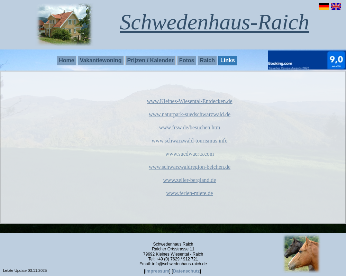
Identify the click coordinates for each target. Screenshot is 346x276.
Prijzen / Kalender (150, 60)
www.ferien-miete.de (189, 193)
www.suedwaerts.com (189, 154)
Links (227, 60)
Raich (207, 60)
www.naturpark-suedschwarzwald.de (189, 114)
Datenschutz (186, 271)
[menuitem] (67, 60)
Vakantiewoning (101, 60)
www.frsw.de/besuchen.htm (189, 127)
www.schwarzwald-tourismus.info (189, 141)
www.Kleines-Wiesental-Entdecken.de (189, 101)
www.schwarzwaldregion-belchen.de (189, 167)
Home (66, 60)
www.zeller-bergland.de (189, 180)
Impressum (157, 271)
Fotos (186, 60)
